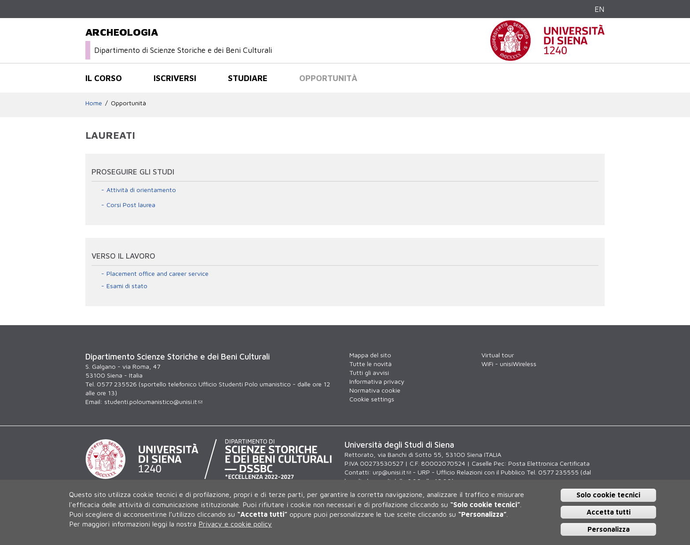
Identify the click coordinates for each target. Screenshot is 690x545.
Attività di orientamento (141, 189)
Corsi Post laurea (130, 204)
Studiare (248, 78)
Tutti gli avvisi (369, 372)
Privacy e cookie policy (235, 524)
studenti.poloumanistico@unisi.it (153, 401)
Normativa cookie (374, 390)
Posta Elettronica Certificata (549, 463)
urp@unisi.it (392, 472)
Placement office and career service (157, 273)
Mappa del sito (370, 355)
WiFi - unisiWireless (508, 363)
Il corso (103, 78)
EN (600, 9)
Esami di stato (126, 285)
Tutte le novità (370, 363)
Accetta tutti (609, 512)
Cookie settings (371, 399)
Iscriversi (175, 78)
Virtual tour (497, 355)
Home (93, 103)
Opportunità (328, 78)
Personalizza (608, 529)
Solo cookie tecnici (608, 495)
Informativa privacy (376, 381)
